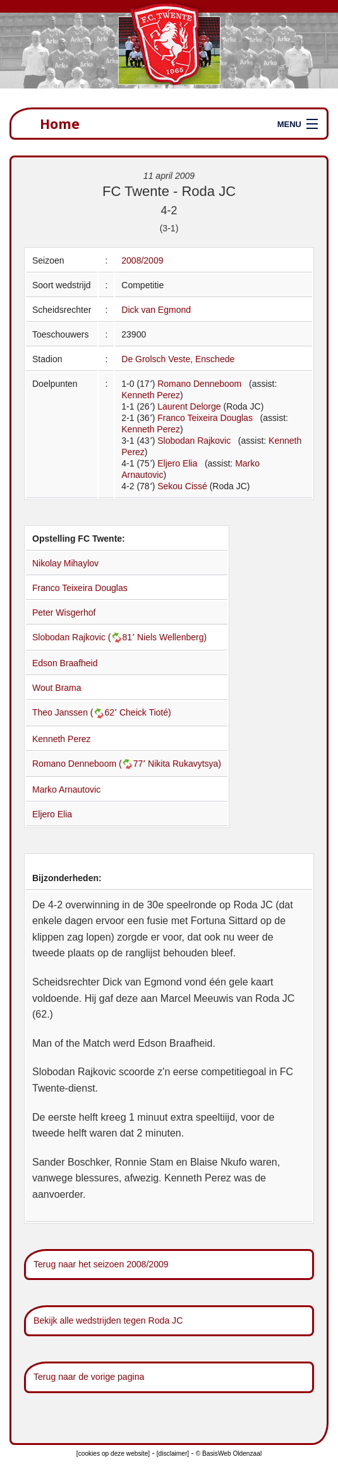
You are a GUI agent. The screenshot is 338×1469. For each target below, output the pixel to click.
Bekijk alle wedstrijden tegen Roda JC (108, 1320)
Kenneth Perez (150, 395)
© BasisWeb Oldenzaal (229, 1453)
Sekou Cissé (182, 486)
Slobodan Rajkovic (194, 441)
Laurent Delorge (188, 406)
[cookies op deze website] (113, 1453)
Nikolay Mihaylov (65, 563)
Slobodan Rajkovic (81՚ (84, 637)
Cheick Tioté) (145, 712)
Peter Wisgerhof (63, 612)
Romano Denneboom (199, 384)
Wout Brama (56, 688)
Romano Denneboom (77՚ (90, 764)
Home (60, 123)
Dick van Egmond (156, 310)
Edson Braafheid (65, 663)
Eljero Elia (177, 463)
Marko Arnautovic (66, 789)
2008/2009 (142, 260)
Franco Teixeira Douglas (205, 418)
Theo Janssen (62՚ (75, 712)
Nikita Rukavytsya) (184, 764)
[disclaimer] (173, 1453)
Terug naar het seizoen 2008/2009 (101, 1264)
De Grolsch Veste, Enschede (177, 359)
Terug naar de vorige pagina (88, 1377)
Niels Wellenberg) (172, 637)
